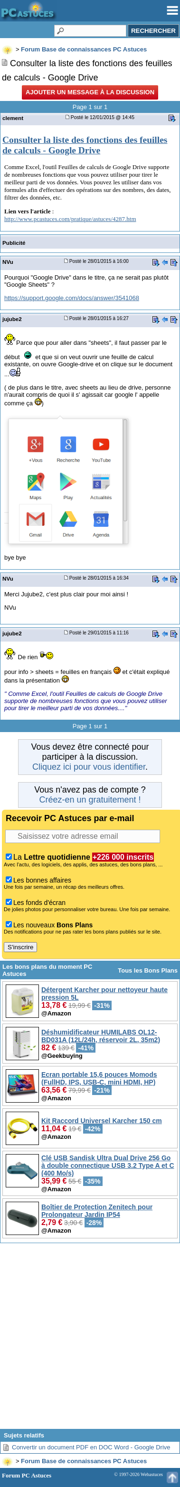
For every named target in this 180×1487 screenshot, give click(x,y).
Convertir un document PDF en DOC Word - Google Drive (91, 1447)
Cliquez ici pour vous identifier (88, 767)
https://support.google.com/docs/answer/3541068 (71, 297)
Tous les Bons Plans (148, 970)
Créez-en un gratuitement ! (90, 799)
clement (12, 118)
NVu (7, 262)
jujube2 (12, 319)
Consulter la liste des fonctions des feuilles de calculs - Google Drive (84, 145)
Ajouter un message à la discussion (90, 92)
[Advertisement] (89, 1339)
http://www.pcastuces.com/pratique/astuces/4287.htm (70, 218)
